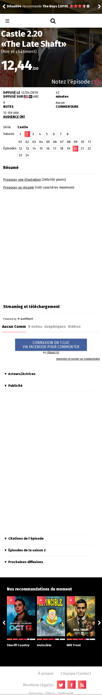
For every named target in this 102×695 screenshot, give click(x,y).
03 (34, 142)
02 (27, 142)
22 (89, 149)
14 (34, 149)
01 (20, 142)
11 (89, 142)
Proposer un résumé (18, 187)
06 (55, 142)
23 (20, 155)
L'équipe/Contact (76, 673)
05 (48, 142)
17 (54, 149)
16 (48, 149)
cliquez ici (53, 352)
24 (27, 155)
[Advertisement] (51, 245)
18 (61, 149)
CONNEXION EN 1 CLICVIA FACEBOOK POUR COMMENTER (51, 344)
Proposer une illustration (22, 180)
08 (69, 142)
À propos (46, 673)
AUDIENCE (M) (14, 117)
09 (75, 142)
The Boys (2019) (55, 6)
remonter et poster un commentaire (78, 359)
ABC (36, 97)
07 (62, 142)
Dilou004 (14, 6)
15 (41, 149)
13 (27, 149)
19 (68, 149)
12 (20, 149)
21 (82, 149)
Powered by (18, 318)
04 (41, 142)
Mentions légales (38, 685)
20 (75, 149)
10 (82, 142)
